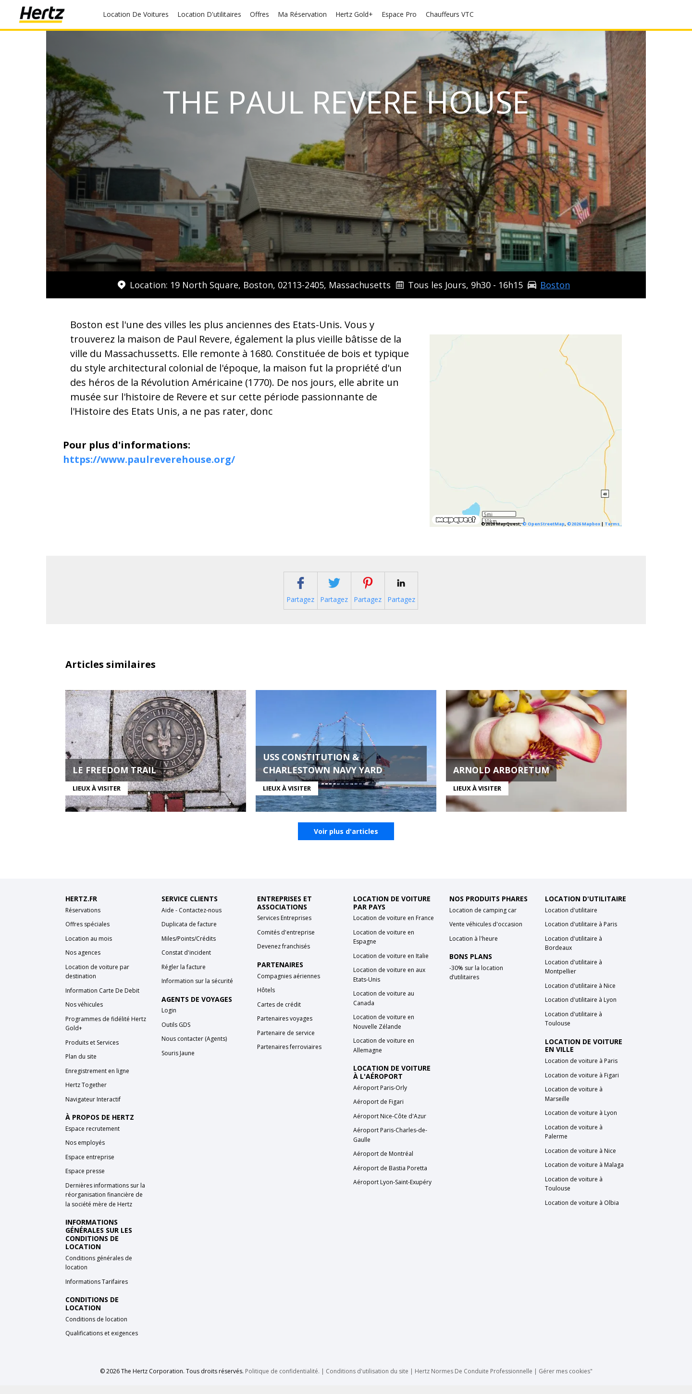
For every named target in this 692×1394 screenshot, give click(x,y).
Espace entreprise (89, 1166)
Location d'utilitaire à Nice (580, 994)
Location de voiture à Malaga (584, 1174)
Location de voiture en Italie (391, 965)
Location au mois (88, 947)
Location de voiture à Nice (580, 1159)
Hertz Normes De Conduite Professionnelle (474, 1380)
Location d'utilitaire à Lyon (581, 1009)
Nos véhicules (84, 1014)
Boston (555, 285)
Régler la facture (183, 976)
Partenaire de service (286, 1041)
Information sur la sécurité (197, 990)
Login (168, 1019)
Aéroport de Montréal (383, 1163)
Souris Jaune (178, 1062)
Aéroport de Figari (378, 1111)
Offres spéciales (87, 933)
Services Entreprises (284, 927)
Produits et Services (92, 1051)
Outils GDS (175, 1034)
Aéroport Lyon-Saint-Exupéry (392, 1191)
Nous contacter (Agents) (194, 1048)
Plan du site (81, 1065)
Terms (612, 524)
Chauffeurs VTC (450, 14)
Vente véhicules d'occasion (485, 933)
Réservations (82, 919)
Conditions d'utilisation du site (367, 1380)
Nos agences (82, 962)
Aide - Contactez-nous (191, 919)
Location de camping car (483, 919)
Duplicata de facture (189, 933)
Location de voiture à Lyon (581, 1122)
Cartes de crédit (279, 1013)
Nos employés (85, 1152)
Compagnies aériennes (288, 985)
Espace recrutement (92, 1138)
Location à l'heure (473, 947)
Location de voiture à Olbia (582, 1211)
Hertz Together (86, 1094)
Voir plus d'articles (346, 840)
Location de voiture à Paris (581, 1070)
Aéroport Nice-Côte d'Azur (389, 1125)
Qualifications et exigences (101, 1342)
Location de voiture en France (393, 927)
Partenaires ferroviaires (289, 1056)
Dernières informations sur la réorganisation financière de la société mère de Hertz (105, 1203)
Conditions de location (96, 1328)
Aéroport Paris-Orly (380, 1097)
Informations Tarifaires (96, 1290)
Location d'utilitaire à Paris (581, 933)
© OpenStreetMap (543, 524)
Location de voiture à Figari (582, 1084)
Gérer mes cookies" (566, 1380)
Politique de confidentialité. (282, 1380)
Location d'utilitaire (571, 919)
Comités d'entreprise (286, 941)
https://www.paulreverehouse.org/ (149, 459)
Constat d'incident (186, 962)
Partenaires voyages (284, 1027)
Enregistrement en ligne (97, 1079)
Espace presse (85, 1180)
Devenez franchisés (283, 955)
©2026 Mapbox (583, 524)
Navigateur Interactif (93, 1108)
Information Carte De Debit (102, 999)
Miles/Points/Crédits (188, 947)
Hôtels (266, 999)
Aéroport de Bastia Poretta (390, 1177)
